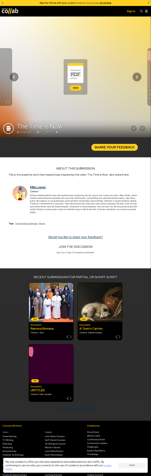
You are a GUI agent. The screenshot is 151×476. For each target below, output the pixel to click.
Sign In (70, 252)
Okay (132, 465)
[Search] (141, 11)
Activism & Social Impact (26, 223)
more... (33, 212)
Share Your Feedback (115, 147)
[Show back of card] (7, 103)
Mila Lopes (38, 187)
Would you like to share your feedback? (75, 237)
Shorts (42, 223)
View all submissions (76, 409)
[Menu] (146, 11)
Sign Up (60, 252)
